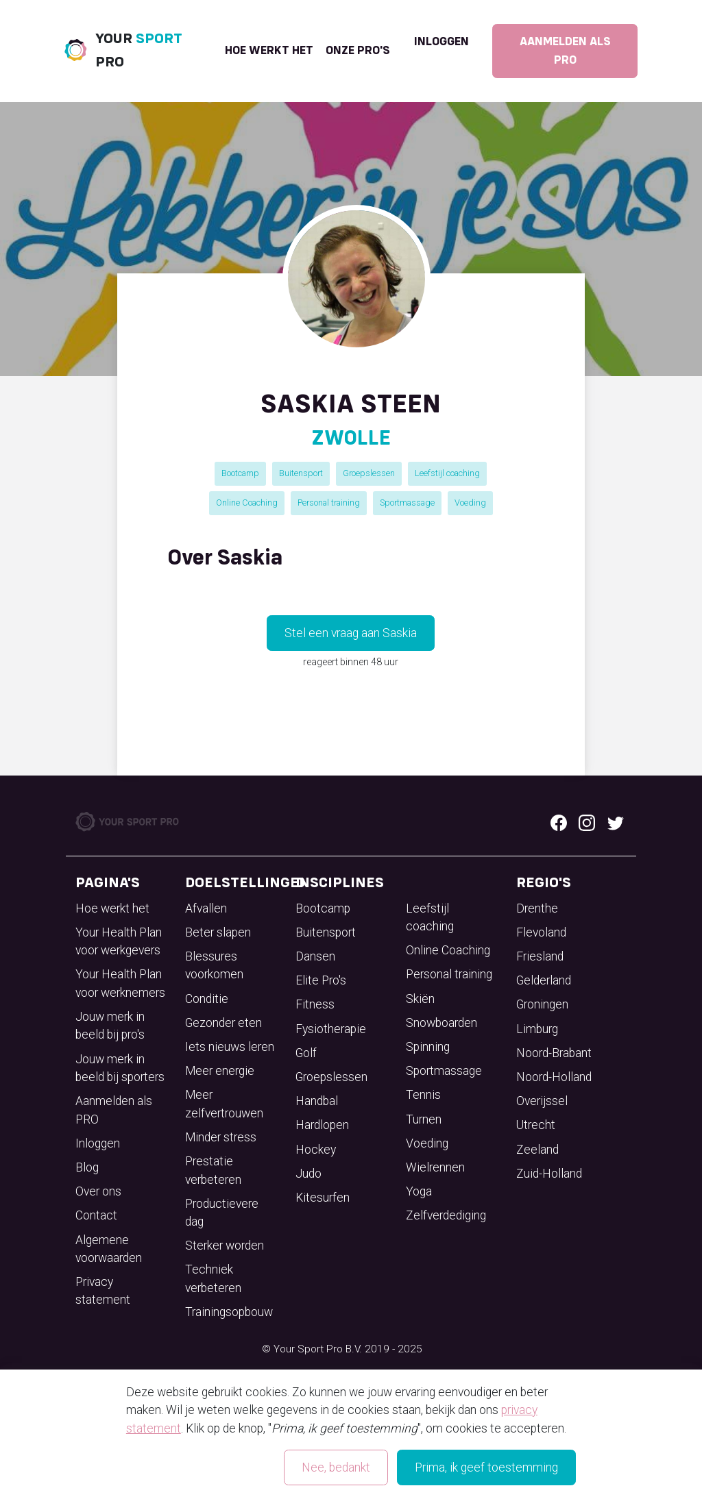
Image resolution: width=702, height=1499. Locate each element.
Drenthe (537, 908)
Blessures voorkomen (214, 965)
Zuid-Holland (549, 1173)
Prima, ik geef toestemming (486, 1467)
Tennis (423, 1095)
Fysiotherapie (330, 1029)
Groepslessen (369, 473)
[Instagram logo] (587, 821)
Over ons (98, 1191)
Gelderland (543, 980)
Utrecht (535, 1125)
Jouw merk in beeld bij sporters (120, 1068)
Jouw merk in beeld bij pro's (110, 1025)
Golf (306, 1053)
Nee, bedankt (336, 1467)
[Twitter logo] (615, 821)
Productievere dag (221, 1212)
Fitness (315, 1004)
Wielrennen (435, 1167)
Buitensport (301, 473)
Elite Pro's (320, 980)
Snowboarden (441, 1023)
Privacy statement (102, 1290)
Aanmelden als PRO (565, 51)
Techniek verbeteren (213, 1278)
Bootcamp (240, 473)
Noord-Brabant (554, 1053)
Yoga (419, 1191)
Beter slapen (218, 932)
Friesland (540, 956)
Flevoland (541, 932)
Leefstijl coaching (447, 473)
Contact (96, 1215)
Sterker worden (224, 1245)
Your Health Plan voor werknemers (120, 983)
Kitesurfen (322, 1197)
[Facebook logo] (558, 821)
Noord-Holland (554, 1077)
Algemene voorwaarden (108, 1249)
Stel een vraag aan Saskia (351, 633)
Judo (308, 1173)
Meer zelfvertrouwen (224, 1103)
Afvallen (206, 908)
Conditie (206, 999)
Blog (87, 1167)
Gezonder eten (223, 1023)
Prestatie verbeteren (213, 1170)
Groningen (542, 1004)
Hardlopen (322, 1125)
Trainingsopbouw (229, 1312)
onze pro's (358, 51)
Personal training (329, 502)
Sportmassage (407, 502)
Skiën (420, 999)
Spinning (428, 1047)
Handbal (316, 1101)
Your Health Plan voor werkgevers (118, 941)
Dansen (315, 956)
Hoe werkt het (269, 51)
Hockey (315, 1149)
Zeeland (537, 1149)
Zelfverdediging (446, 1215)
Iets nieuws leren (229, 1047)
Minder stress (220, 1137)
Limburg (537, 1029)
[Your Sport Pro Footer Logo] (128, 821)
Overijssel (542, 1101)
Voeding (470, 502)
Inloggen (441, 42)
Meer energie (219, 1071)
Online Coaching (247, 502)
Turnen (423, 1119)
